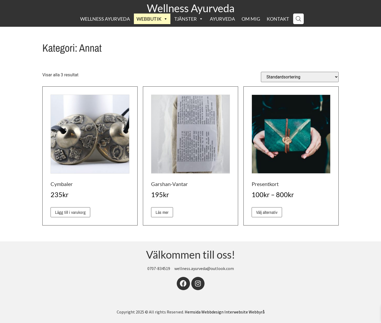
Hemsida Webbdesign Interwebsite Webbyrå (225, 312)
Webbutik (152, 19)
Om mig (251, 19)
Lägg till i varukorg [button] (70, 212)
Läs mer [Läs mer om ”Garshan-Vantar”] (162, 212)
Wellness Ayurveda (190, 8)
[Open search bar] (298, 18)
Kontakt (278, 19)
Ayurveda (222, 19)
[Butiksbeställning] (300, 77)
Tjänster (188, 19)
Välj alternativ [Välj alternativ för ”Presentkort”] (267, 212)
